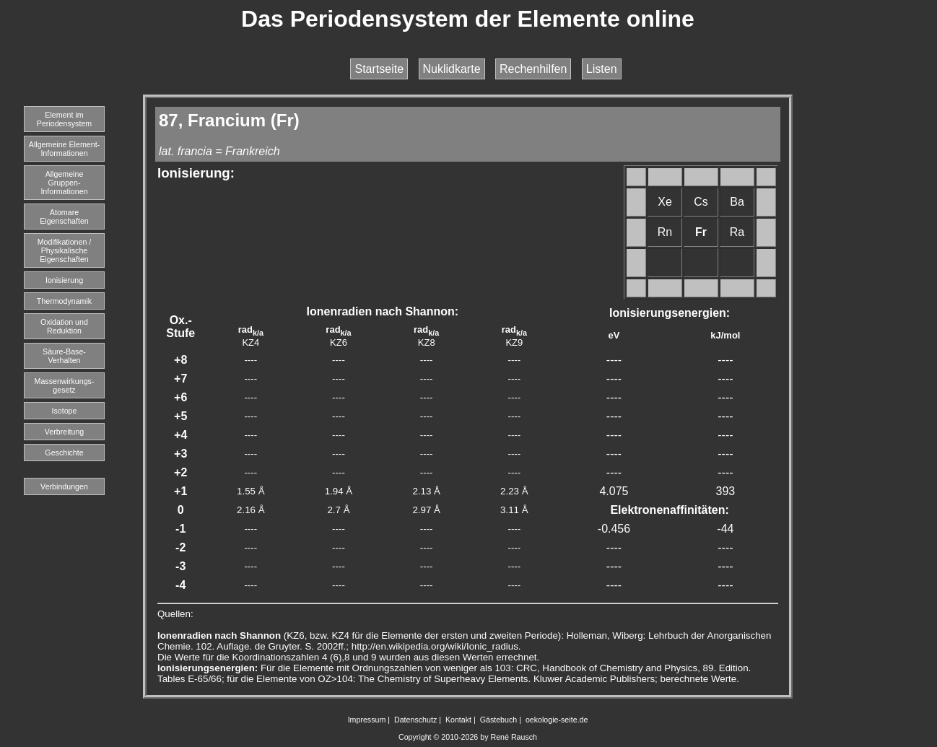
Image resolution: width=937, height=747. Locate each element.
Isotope (64, 410)
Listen (601, 69)
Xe (665, 202)
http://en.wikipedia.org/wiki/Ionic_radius (435, 646)
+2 (180, 472)
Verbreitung (64, 431)
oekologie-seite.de (557, 719)
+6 (180, 397)
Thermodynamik (64, 301)
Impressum (367, 719)
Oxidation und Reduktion (64, 326)
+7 (180, 378)
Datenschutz (415, 719)
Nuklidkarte (452, 69)
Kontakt (458, 719)
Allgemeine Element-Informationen (64, 148)
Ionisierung (64, 280)
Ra (737, 232)
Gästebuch (499, 719)
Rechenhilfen (533, 69)
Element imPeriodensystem (64, 119)
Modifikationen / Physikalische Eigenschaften (65, 250)
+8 (180, 360)
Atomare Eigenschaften (64, 216)
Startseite (379, 69)
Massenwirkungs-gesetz (65, 385)
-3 (180, 566)
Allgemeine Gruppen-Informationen (63, 183)
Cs (701, 202)
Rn (665, 232)
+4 (180, 435)
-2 (180, 547)
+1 (180, 491)
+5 (180, 416)
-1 (180, 529)
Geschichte (64, 452)
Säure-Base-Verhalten (64, 355)
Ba (737, 202)
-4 (180, 585)
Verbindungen (64, 486)
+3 (180, 453)
